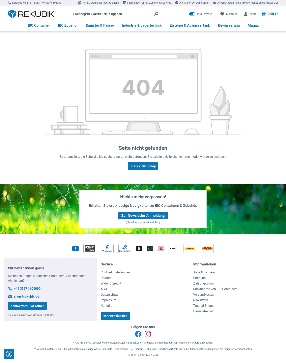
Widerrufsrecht (111, 283)
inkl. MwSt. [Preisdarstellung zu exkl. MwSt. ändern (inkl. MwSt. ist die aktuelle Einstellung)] (201, 14)
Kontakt (106, 306)
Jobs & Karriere (203, 272)
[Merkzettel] (229, 13)
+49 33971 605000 (51, 2)
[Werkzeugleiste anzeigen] (9, 354)
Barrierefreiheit (203, 311)
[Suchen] (156, 14)
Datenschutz (109, 294)
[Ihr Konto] (249, 13)
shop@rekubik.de (26, 296)
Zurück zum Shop (143, 166)
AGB (104, 289)
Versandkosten (203, 294)
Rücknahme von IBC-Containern (215, 289)
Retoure (106, 278)
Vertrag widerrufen (115, 315)
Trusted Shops (203, 306)
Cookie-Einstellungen (115, 272)
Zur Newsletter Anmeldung (143, 215)
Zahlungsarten (203, 283)
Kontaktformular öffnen (27, 306)
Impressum (108, 300)
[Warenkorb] (269, 14)
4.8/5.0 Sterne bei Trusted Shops (100, 2)
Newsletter (200, 300)
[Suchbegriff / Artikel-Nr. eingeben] (111, 14)
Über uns (199, 278)
